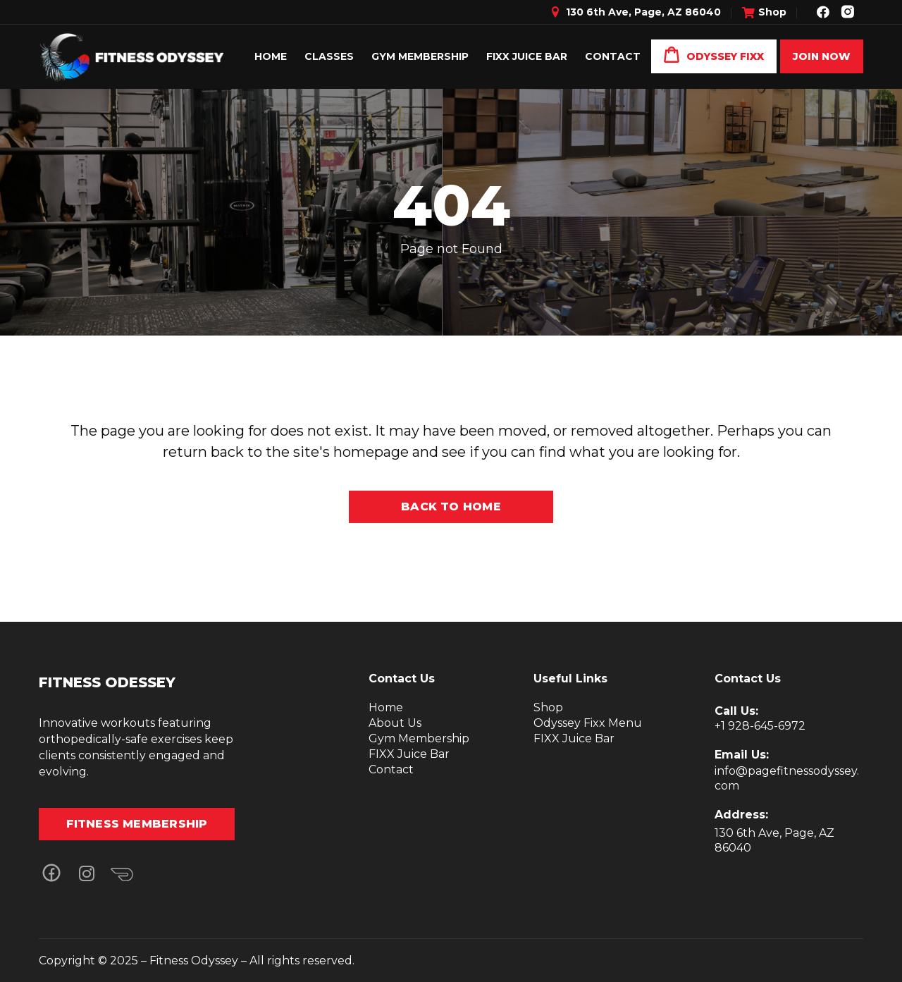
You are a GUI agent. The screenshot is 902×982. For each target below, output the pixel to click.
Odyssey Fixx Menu (587, 723)
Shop (548, 707)
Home (386, 707)
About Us (395, 723)
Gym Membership (419, 738)
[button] (51, 873)
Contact (391, 769)
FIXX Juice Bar (409, 754)
